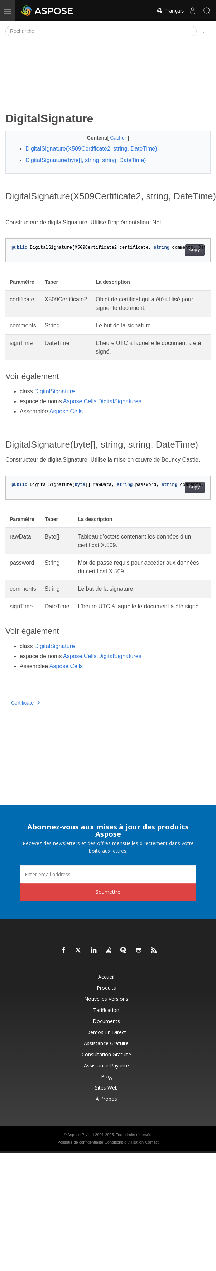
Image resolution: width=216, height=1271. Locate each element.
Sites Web (106, 1087)
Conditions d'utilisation (124, 1142)
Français (170, 11)
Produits (106, 987)
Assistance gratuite (106, 1043)
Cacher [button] (119, 138)
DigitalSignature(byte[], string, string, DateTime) (85, 160)
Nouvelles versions (106, 998)
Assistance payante (106, 1065)
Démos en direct (106, 1032)
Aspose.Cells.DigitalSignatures (102, 401)
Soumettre (108, 891)
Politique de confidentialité (80, 1142)
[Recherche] (101, 31)
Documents (106, 1021)
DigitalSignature (54, 391)
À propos (106, 1098)
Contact (152, 1142)
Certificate (25, 703)
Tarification (106, 1010)
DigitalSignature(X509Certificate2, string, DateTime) (91, 149)
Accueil (106, 976)
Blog (106, 1076)
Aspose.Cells (66, 411)
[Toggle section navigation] (203, 31)
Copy (194, 250)
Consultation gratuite (106, 1054)
